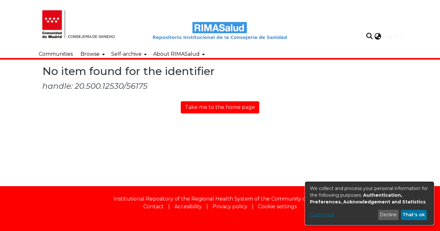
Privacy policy (229, 206)
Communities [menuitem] (56, 54)
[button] (370, 36)
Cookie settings (277, 206)
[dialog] (369, 203)
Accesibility (188, 206)
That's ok (414, 215)
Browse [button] (90, 54)
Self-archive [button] (126, 54)
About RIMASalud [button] (176, 54)
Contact (153, 206)
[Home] (83, 23)
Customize (322, 215)
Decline (388, 215)
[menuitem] (92, 54)
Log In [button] (391, 36)
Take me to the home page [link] (220, 107)
